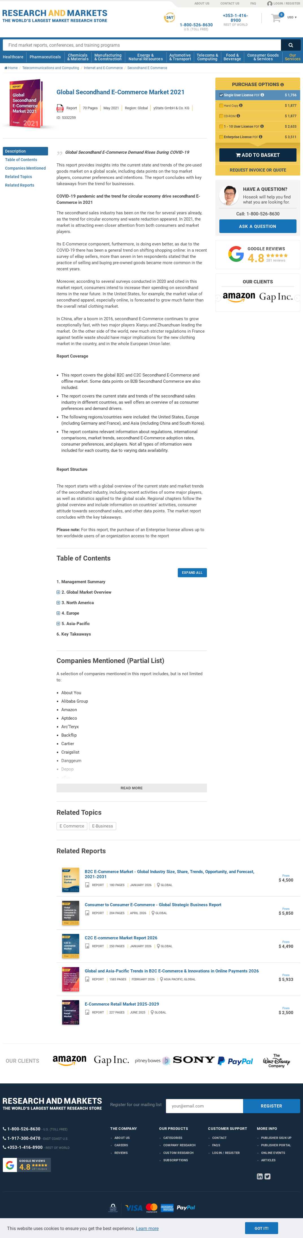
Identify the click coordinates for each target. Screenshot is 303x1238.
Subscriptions (175, 1160)
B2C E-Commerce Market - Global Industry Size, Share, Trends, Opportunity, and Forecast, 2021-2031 (169, 874)
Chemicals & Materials (77, 57)
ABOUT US (201, 3)
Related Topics (18, 176)
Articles (268, 1160)
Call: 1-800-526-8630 (258, 214)
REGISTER (271, 1106)
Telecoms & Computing (207, 57)
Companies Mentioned (25, 168)
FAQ (253, 3)
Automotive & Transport (180, 57)
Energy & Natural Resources (146, 57)
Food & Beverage (232, 57)
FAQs (216, 1145)
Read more (132, 788)
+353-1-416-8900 (235, 18)
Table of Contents (21, 159)
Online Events (273, 1153)
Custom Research (178, 1153)
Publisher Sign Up (276, 1138)
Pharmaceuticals (45, 57)
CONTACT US (229, 3)
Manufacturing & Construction (108, 57)
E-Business (102, 826)
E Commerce (72, 826)
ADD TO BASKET (258, 155)
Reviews (121, 1153)
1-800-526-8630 (196, 25)
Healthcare (13, 57)
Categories (172, 1138)
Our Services (293, 57)
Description (15, 151)
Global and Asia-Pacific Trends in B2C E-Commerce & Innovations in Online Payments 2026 (172, 971)
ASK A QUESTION (257, 226)
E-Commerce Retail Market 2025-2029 (122, 1004)
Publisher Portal (276, 1145)
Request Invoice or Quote (258, 170)
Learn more (147, 1228)
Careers (121, 1145)
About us (122, 1138)
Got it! (262, 1228)
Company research (179, 1145)
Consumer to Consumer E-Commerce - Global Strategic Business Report (153, 904)
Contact (219, 1138)
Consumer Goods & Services (263, 57)
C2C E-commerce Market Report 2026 (121, 937)
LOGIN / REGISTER (283, 3)
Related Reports (19, 185)
